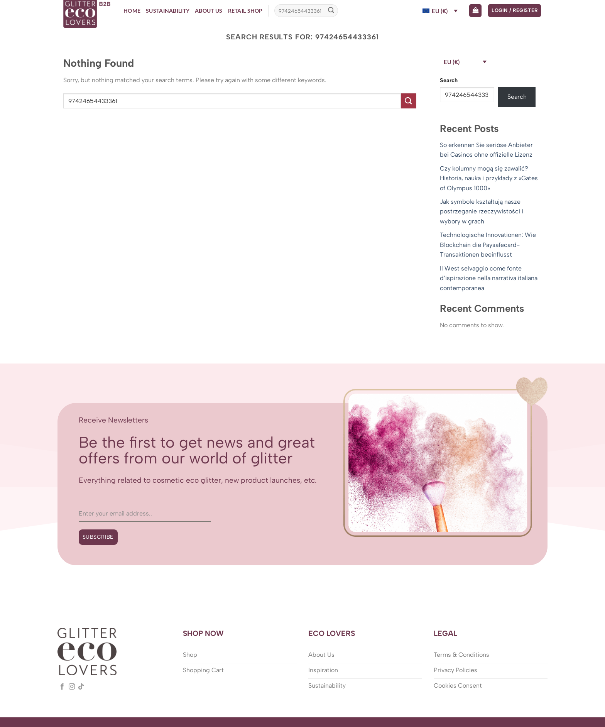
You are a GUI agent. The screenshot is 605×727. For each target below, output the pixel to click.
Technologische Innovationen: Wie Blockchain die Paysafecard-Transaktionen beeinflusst (488, 244)
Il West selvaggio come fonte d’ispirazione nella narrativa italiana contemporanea (488, 278)
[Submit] (331, 10)
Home (131, 10)
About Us (208, 10)
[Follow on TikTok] (81, 686)
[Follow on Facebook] (62, 686)
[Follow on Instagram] (72, 686)
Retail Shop (245, 10)
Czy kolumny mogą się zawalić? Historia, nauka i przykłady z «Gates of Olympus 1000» (489, 178)
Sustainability (167, 10)
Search (449, 80)
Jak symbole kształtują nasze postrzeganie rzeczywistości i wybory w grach (481, 211)
